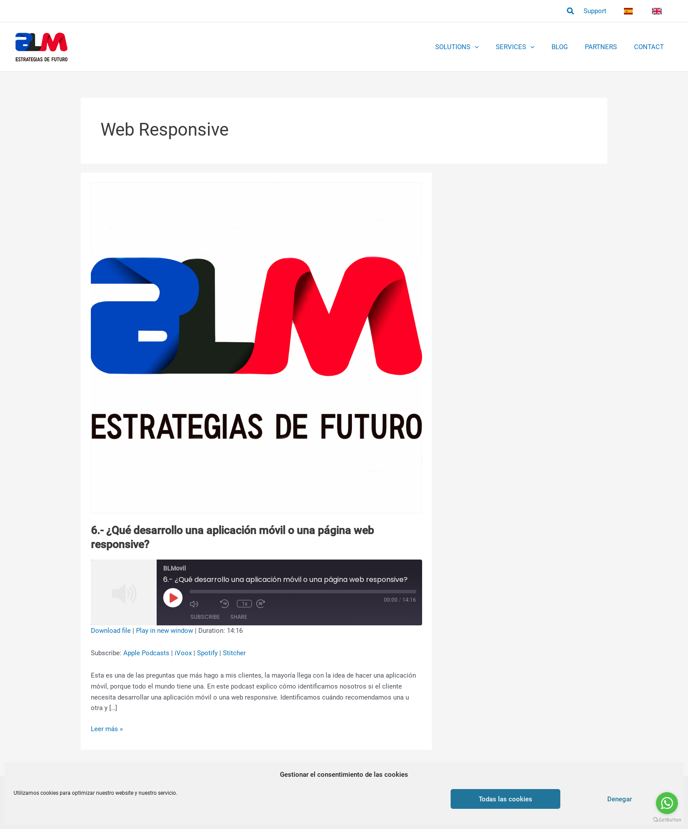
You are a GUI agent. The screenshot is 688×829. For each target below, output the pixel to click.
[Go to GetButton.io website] (667, 820)
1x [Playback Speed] (245, 604)
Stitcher (234, 653)
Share (238, 617)
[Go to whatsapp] (667, 803)
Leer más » (107, 729)
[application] (492, 47)
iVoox (183, 653)
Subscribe (205, 617)
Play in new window (164, 631)
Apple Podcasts (146, 653)
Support (603, 11)
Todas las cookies (505, 799)
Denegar (619, 799)
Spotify (207, 653)
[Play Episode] (173, 597)
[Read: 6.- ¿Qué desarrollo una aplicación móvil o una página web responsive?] (256, 348)
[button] (579, 11)
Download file (111, 631)
